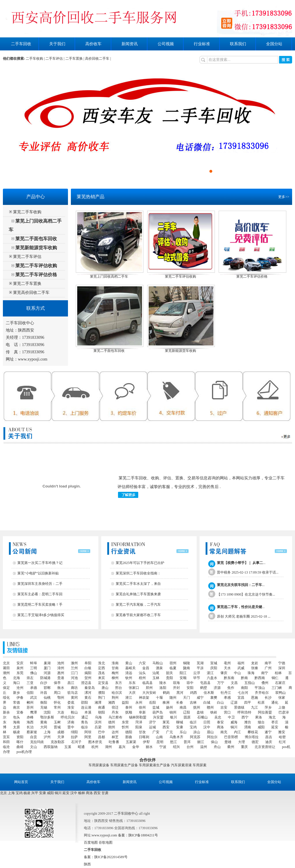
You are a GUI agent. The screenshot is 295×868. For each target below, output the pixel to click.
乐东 (132, 683)
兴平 (34, 793)
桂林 (278, 673)
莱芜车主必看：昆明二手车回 (39, 594)
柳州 (115, 678)
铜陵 (186, 663)
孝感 (227, 698)
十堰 (159, 698)
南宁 (264, 673)
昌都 (101, 737)
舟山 (217, 747)
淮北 (101, 663)
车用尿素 (200, 765)
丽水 (149, 747)
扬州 (169, 707)
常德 (16, 702)
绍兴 (176, 747)
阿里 (87, 737)
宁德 (281, 663)
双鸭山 (280, 693)
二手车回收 (21, 44)
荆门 (101, 698)
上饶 (281, 707)
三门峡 (277, 688)
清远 (128, 673)
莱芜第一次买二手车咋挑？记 (39, 563)
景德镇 (239, 707)
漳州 (60, 668)
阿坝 (87, 732)
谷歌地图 (106, 842)
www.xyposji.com (32, 359)
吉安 (223, 707)
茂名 (101, 673)
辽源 (234, 702)
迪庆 (268, 742)
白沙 (43, 683)
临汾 (84, 727)
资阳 (19, 737)
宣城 (213, 663)
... (241, 563)
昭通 (81, 747)
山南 (159, 737)
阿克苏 (195, 737)
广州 (268, 668)
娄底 (70, 702)
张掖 (254, 668)
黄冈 (74, 698)
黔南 (244, 678)
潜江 (128, 698)
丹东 (115, 712)
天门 (186, 698)
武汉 (33, 698)
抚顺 (128, 712)
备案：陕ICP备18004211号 (138, 835)
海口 (16, 683)
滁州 (74, 663)
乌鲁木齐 (176, 737)
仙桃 (47, 698)
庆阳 (213, 668)
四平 (247, 702)
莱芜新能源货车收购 (36, 247)
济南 (70, 722)
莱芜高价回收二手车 (31, 292)
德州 (111, 722)
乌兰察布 (115, 717)
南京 (16, 707)
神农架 (144, 698)
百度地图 (91, 842)
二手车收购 (34, 59)
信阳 (30, 693)
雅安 (281, 732)
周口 (57, 693)
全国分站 (274, 44)
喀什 (19, 742)
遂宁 (268, 732)
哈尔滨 (117, 693)
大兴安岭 (149, 693)
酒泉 (159, 668)
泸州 (47, 737)
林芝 (115, 737)
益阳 (125, 702)
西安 (166, 727)
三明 (33, 668)
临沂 (193, 722)
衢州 (230, 747)
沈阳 (47, 712)
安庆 (19, 663)
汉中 (206, 727)
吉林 (193, 702)
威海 (234, 722)
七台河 (243, 693)
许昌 (43, 693)
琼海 (176, 683)
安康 (179, 727)
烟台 (261, 722)
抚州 (196, 707)
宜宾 (6, 737)
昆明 (159, 742)
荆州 (115, 698)
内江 (237, 732)
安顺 (183, 678)
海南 (16, 722)
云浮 (196, 673)
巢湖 (47, 663)
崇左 (30, 678)
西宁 (244, 717)
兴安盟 (158, 717)
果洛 (258, 717)
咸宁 (200, 698)
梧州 (142, 678)
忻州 (125, 727)
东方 (118, 683)
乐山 (183, 732)
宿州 (172, 663)
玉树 (57, 722)
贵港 (60, 678)
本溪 (87, 712)
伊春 (19, 698)
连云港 (86, 707)
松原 (261, 702)
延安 (274, 727)
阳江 (183, 673)
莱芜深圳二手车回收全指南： (138, 573)
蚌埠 (33, 663)
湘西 (111, 702)
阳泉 (138, 727)
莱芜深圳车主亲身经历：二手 (39, 584)
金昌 (145, 668)
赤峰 (30, 717)
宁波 (162, 747)
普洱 (187, 742)
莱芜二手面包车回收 (36, 238)
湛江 (210, 673)
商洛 (220, 727)
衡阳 (43, 702)
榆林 (81, 793)
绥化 (6, 698)
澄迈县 (86, 683)
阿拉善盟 (265, 712)
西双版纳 (51, 747)
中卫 (231, 717)
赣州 (210, 707)
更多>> (283, 197)
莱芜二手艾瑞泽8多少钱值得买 (40, 615)
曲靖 (19, 747)
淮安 (70, 707)
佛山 (33, 673)
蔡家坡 (32, 732)
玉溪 (67, 747)
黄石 (87, 698)
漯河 (87, 693)
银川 (173, 717)
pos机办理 (24, 752)
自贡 (33, 737)
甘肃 (105, 793)
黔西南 (260, 678)
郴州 (30, 702)
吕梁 (98, 727)
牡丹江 (226, 693)
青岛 (84, 722)
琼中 (190, 683)
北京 (6, 663)
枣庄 (274, 722)
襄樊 (213, 698)
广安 (155, 732)
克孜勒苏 (57, 742)
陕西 (87, 864)
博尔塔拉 (252, 737)
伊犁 (146, 742)
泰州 (128, 707)
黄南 (43, 722)
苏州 (30, 707)
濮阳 (101, 693)
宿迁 (115, 707)
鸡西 (193, 693)
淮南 (115, 663)
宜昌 (240, 698)
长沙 (268, 698)
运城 (152, 727)
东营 (125, 722)
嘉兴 (122, 747)
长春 (179, 702)
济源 (217, 688)
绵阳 (74, 732)
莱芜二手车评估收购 (36, 265)
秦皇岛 (89, 688)
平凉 (200, 668)
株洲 (166, 702)
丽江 (200, 742)
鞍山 (74, 712)
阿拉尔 (212, 737)
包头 (16, 717)
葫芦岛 (157, 712)
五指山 (249, 683)
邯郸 (47, 688)
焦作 (230, 688)
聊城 (179, 722)
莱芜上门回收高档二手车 (109, 276)
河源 (47, 673)
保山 (214, 742)
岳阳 (152, 702)
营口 (227, 712)
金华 (135, 747)
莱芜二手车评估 (27, 256)
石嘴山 (202, 717)
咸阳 (261, 727)
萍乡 (268, 707)
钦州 (128, 678)
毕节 (196, 678)
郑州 (149, 688)
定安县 (103, 683)
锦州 (172, 712)
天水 (227, 668)
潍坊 (247, 722)
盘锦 (200, 712)
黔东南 (229, 678)
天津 (60, 737)
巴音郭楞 (231, 737)
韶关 (169, 673)
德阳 (128, 732)
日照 (206, 722)
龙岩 (254, 663)
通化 (274, 702)
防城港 (45, 678)
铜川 (234, 727)
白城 (206, 702)
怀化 (57, 702)
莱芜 (166, 722)
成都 (60, 732)
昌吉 (268, 737)
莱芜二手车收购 (27, 212)
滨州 (98, 722)
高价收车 (93, 44)
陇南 (186, 668)
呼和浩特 (244, 712)
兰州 (74, 668)
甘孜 (142, 732)
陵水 (162, 683)
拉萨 (74, 737)
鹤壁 (203, 688)
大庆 (132, 693)
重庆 (244, 747)
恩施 (254, 698)
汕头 (142, 673)
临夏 (172, 668)
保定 (6, 688)
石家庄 (280, 683)
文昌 (234, 683)
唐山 (105, 688)
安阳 (190, 688)
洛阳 (162, 688)
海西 (30, 722)
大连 (60, 712)
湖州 (108, 747)
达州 (115, 732)
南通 (101, 707)
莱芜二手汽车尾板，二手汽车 (138, 605)
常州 (57, 707)
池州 (60, 663)
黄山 (128, 663)
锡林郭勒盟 (137, 717)
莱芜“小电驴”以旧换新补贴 (38, 573)
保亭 (57, 683)
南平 (268, 663)
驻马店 (72, 693)
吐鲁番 (114, 742)
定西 (101, 668)
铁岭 (213, 712)
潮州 (6, 673)
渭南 (247, 727)
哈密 (282, 737)
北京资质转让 (265, 747)
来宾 (101, 678)
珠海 (251, 673)
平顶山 (260, 688)
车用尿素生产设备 (124, 765)
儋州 (264, 683)
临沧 (6, 747)
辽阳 (186, 712)
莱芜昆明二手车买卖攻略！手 (39, 605)
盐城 (155, 707)
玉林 (155, 678)
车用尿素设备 (99, 765)
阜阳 (87, 663)
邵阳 (84, 702)
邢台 (118, 688)
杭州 (94, 747)
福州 (240, 663)
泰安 (220, 722)
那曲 (128, 737)
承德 (33, 688)
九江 (254, 707)
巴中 (101, 732)
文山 (33, 747)
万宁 (220, 683)
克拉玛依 (37, 742)
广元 (169, 732)
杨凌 (16, 732)
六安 (142, 663)
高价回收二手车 (97, 59)
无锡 (43, 707)
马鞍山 (157, 663)
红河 (282, 742)
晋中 (70, 727)
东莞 (19, 673)
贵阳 (169, 678)
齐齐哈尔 (262, 693)
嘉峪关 (130, 668)
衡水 (60, 688)
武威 (240, 668)
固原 (187, 717)
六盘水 (212, 678)
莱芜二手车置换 (27, 283)
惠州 (60, 673)
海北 (272, 717)
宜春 (19, 712)
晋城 (57, 727)
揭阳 (87, 673)
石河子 (76, 742)
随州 (172, 698)
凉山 (196, 732)
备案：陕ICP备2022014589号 (106, 857)
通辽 (84, 717)
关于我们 (57, 44)
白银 (87, 668)
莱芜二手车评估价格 (36, 274)
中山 (237, 673)
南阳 (244, 688)
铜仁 (275, 678)
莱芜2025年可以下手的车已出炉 (140, 563)
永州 (138, 702)
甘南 (115, 668)
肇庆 (223, 673)
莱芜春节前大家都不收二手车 (138, 615)
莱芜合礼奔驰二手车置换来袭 (138, 594)
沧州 (19, 688)
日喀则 (144, 737)
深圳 (281, 668)
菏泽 (138, 722)
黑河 (179, 693)
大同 (43, 727)
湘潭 (98, 702)
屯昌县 (205, 683)
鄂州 (60, 698)
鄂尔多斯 (47, 717)
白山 (220, 702)
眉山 (210, 732)
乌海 (98, 717)
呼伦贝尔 (68, 717)
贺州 (87, 678)
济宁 (152, 722)
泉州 (19, 668)
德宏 (255, 742)
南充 (223, 732)
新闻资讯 (129, 44)
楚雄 (227, 742)
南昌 (183, 707)
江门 (74, 673)
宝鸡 (193, 727)
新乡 (16, 693)
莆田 (6, 668)
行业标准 (202, 44)
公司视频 (166, 44)
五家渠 (131, 742)
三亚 (30, 683)
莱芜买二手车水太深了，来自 (138, 584)
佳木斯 (209, 693)
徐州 (142, 707)
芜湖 (200, 663)
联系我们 (238, 44)
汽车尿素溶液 (181, 765)
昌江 (70, 683)
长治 (30, 727)
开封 (176, 688)
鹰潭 (33, 712)
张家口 (134, 688)
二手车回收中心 (126, 813)
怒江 (173, 742)
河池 (74, 678)
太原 (16, 727)
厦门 (47, 668)
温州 (203, 747)
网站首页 (21, 782)
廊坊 (74, 688)
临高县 (147, 683)
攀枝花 (253, 732)
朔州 (111, 727)
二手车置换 (74, 59)
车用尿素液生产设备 (154, 765)
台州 (190, 747)
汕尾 (155, 673)
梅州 (115, 673)
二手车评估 (54, 59)
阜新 (142, 712)
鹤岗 (166, 693)
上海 (47, 732)
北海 (16, 678)
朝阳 (101, 712)
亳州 (227, 663)
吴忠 (217, 717)
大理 (241, 742)
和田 (6, 742)
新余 (6, 712)
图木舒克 (95, 742)
